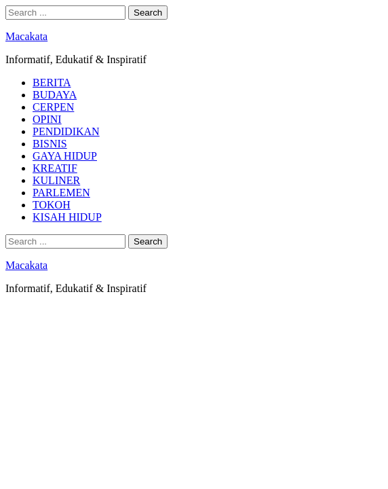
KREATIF (55, 168)
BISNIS (50, 143)
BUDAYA (55, 95)
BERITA (52, 82)
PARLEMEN (61, 192)
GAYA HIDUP (65, 156)
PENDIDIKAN (66, 131)
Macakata (26, 36)
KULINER (56, 180)
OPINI (47, 119)
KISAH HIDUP (67, 217)
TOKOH (52, 205)
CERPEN (53, 107)
